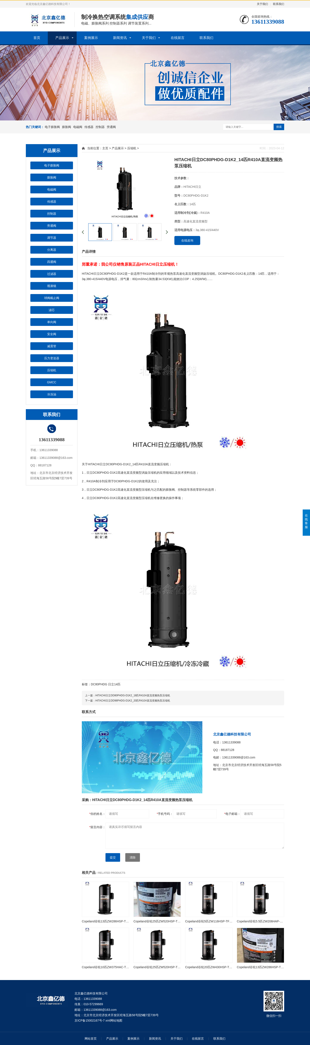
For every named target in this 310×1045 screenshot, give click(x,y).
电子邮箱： (232, 813)
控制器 (100, 127)
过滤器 (51, 274)
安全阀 (51, 334)
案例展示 (91, 38)
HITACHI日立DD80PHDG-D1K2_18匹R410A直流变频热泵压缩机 (132, 695)
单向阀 (51, 322)
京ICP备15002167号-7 (89, 1020)
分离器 (51, 249)
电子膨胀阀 (52, 127)
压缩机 (51, 370)
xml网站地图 (113, 1020)
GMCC (51, 382)
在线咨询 (187, 240)
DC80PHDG (99, 684)
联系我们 (278, 4)
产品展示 (62, 38)
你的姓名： (97, 813)
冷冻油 (51, 394)
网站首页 (91, 1038)
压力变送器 (51, 358)
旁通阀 (111, 127)
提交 (113, 857)
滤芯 (52, 310)
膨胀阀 (66, 127)
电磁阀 (77, 127)
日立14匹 (114, 684)
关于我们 (262, 4)
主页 (105, 148)
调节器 (51, 237)
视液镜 (51, 286)
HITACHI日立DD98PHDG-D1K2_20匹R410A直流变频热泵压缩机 (132, 700)
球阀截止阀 (51, 298)
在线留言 (177, 38)
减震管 (51, 346)
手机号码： (165, 813)
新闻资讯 (120, 38)
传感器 (88, 127)
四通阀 (51, 262)
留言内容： (97, 827)
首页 (36, 38)
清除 (133, 857)
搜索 (279, 126)
